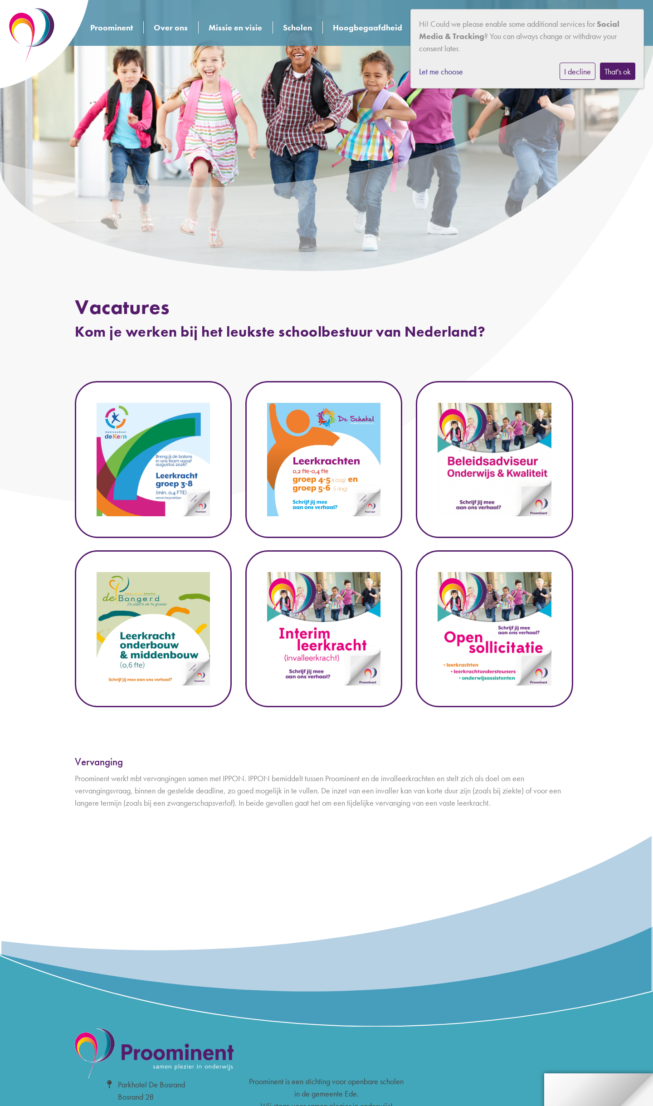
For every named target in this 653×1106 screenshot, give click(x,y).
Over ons (171, 27)
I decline (577, 71)
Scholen (297, 27)
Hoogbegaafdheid (367, 27)
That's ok (617, 71)
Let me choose (441, 71)
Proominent (111, 27)
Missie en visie (235, 27)
